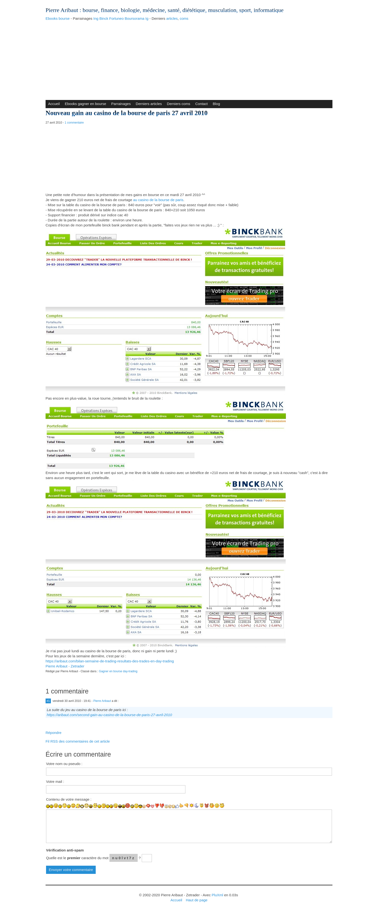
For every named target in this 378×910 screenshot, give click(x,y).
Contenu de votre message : (68, 799)
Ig (146, 18)
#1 (48, 701)
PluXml (217, 895)
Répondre (53, 733)
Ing (95, 18)
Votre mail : (55, 781)
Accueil (54, 104)
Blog (216, 104)
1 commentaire (74, 122)
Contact (201, 104)
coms (184, 18)
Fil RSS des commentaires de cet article (78, 741)
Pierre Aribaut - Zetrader (65, 666)
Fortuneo (116, 18)
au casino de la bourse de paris (158, 200)
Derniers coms (178, 104)
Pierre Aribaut (62, 10)
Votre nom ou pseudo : (64, 764)
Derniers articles (149, 104)
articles (172, 18)
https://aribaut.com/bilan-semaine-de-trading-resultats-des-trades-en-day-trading (110, 661)
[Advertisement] (189, 59)
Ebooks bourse (58, 18)
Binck (103, 18)
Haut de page (197, 900)
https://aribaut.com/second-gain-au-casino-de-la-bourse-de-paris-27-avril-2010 (109, 715)
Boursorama (134, 18)
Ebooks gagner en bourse (85, 104)
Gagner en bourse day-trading (118, 671)
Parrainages (121, 104)
